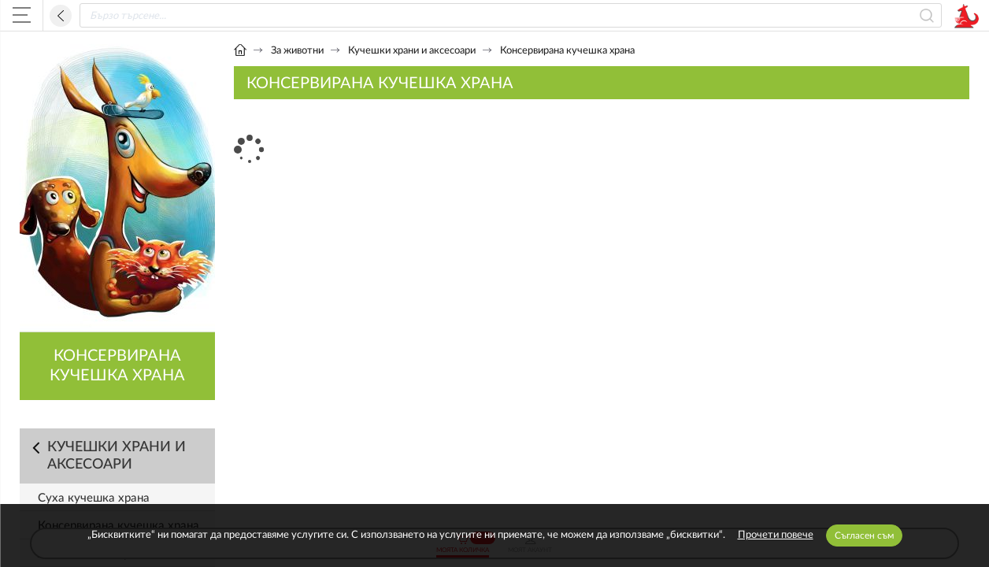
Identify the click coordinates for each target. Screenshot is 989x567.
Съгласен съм (864, 535)
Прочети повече (775, 535)
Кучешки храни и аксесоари (412, 51)
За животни (297, 51)
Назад (60, 15)
